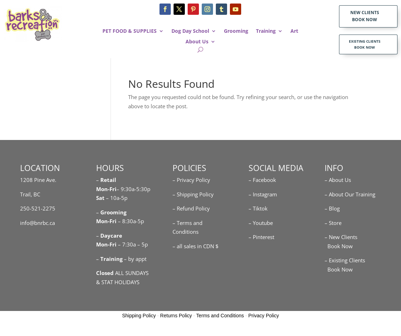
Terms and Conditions (220, 315)
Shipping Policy (139, 315)
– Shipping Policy (193, 194)
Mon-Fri (106, 221)
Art (294, 31)
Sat (100, 197)
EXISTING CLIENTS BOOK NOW (365, 44)
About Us (197, 42)
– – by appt (121, 258)
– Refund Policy (191, 208)
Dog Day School (190, 31)
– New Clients (341, 236)
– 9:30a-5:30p (133, 189)
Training (266, 31)
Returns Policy (176, 315)
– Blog (332, 208)
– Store (333, 222)
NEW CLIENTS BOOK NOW (364, 16)
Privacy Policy (263, 315)
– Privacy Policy (191, 179)
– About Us (338, 179)
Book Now (339, 246)
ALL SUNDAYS (122, 272)
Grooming (236, 31)
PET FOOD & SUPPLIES (129, 31)
